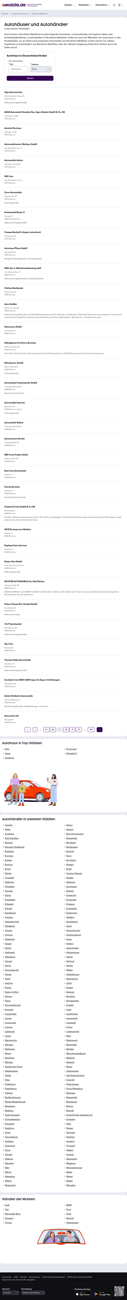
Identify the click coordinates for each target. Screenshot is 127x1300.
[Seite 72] (79, 729)
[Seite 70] (66, 729)
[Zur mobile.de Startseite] (23, 5)
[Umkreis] (41, 69)
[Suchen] (69, 4)
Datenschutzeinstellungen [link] (53, 1277)
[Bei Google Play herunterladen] (102, 1294)
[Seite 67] (46, 729)
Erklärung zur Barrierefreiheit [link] (79, 1277)
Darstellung (26, 1289)
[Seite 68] (53, 729)
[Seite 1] (35, 729)
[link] (20, 343)
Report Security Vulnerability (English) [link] (18, 1280)
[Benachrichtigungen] (114, 4)
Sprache (6, 1289)
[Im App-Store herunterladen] (84, 1294)
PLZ (11, 64)
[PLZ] (18, 69)
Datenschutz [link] (34, 1277)
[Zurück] (28, 729)
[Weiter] (99, 729)
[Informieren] (102, 4)
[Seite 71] (72, 729)
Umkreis (34, 64)
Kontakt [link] (23, 1277)
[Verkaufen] (85, 4)
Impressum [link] (7, 1277)
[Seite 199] (91, 729)
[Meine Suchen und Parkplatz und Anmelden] (121, 4)
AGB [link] (16, 1277)
